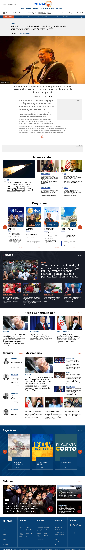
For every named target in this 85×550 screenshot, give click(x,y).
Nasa (8, 179)
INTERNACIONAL (60, 9)
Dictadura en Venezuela (8, 294)
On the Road (66, 409)
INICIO (22, 9)
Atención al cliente (58, 527)
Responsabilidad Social (59, 525)
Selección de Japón (70, 358)
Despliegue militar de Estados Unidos (67, 488)
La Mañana (46, 529)
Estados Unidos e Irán (48, 294)
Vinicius (68, 372)
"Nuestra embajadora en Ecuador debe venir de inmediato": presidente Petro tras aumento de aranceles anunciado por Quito (72, 193)
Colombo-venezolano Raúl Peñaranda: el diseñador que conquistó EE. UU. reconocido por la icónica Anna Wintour (72, 414)
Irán (65, 173)
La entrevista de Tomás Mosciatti (40, 530)
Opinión (79, 13)
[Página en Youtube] (80, 525)
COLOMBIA (28, 9)
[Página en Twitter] (77, 525)
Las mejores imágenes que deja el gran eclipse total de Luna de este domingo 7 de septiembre (67, 510)
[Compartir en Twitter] (45, 96)
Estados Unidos (67, 294)
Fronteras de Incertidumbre (18, 463)
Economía (22, 13)
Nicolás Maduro (57, 17)
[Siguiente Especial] (80, 452)
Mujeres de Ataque (46, 536)
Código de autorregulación (59, 534)
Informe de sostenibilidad (59, 532)
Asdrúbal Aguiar (14, 393)
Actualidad (9, 13)
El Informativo (50, 229)
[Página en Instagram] (74, 525)
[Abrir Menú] (4, 13)
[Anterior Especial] (5, 452)
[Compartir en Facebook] (43, 96)
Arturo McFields (14, 374)
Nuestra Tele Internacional (42, 13)
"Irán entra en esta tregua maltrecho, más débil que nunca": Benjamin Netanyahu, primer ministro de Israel (41, 337)
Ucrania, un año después (42, 463)
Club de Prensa (67, 229)
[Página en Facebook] (70, 525)
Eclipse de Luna (62, 505)
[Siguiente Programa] (80, 227)
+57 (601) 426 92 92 (76, 533)
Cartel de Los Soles (46, 17)
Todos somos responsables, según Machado (16, 397)
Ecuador (66, 187)
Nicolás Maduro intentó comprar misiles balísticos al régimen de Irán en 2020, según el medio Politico (52, 299)
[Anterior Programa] (5, 227)
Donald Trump (66, 17)
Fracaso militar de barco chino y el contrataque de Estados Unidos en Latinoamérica (16, 379)
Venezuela (43, 262)
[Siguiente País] (81, 17)
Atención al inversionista (59, 529)
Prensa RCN (57, 541)
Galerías (8, 481)
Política (15, 13)
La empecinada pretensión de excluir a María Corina (16, 413)
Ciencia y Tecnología (50, 13)
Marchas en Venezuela (45, 187)
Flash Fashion (46, 527)
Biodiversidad (14, 358)
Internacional (5, 544)
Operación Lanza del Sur (34, 17)
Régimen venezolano (45, 173)
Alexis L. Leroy (16, 367)
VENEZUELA (36, 9)
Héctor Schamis (14, 409)
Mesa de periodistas (39, 536)
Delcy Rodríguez (48, 409)
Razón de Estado (40, 539)
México (4, 539)
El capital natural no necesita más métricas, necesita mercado (16, 362)
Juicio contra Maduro (21, 17)
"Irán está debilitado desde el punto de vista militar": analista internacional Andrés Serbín (33, 243)
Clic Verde (39, 525)
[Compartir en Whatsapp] (51, 96)
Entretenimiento (59, 13)
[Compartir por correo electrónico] (49, 96)
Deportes (34, 13)
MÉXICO (42, 9)
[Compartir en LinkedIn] (47, 96)
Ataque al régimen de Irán (62, 331)
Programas (72, 13)
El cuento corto (66, 463)
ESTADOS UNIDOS (49, 9)
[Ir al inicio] (9, 523)
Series (7, 500)
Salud (66, 13)
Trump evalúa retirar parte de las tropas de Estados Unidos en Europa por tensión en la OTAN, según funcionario (72, 299)
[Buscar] (83, 13)
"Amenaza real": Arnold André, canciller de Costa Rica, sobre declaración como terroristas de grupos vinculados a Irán (69, 243)
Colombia (4, 534)
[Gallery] (42, 227)
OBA (55, 544)
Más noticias (33, 353)
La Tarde (29, 229)
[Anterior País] (81, 16)
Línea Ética (57, 539)
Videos (8, 254)
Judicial (28, 13)
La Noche (11, 229)
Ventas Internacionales (59, 537)
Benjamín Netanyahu (34, 331)
